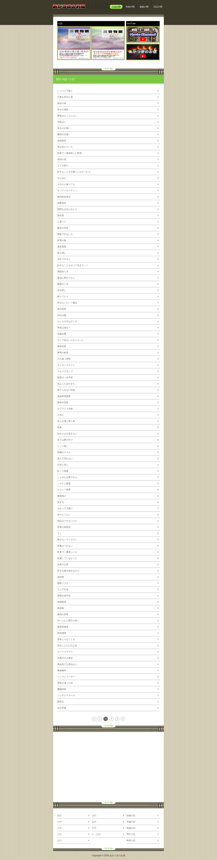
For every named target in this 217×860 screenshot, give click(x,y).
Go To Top (108, 69)
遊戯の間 (144, 7)
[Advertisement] (108, 767)
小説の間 (116, 7)
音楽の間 (130, 7)
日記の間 (157, 7)
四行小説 (61, 79)
